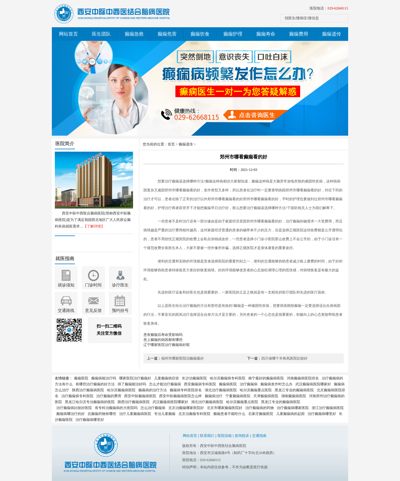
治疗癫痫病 (248, 384)
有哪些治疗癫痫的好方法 (95, 384)
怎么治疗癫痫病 (152, 408)
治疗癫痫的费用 (108, 396)
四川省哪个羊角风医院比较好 (284, 358)
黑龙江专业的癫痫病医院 (294, 390)
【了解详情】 (94, 226)
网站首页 (68, 33)
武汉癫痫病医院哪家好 (313, 384)
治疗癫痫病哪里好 (322, 414)
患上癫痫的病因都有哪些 (163, 340)
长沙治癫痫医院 (194, 378)
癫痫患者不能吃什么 (229, 414)
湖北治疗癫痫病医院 (221, 390)
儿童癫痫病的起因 (290, 414)
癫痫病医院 (228, 384)
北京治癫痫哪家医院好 (186, 408)
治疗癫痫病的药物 (259, 408)
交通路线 (66, 310)
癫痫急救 (134, 33)
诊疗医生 (120, 285)
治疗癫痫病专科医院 (77, 396)
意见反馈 (93, 310)
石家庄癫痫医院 (260, 414)
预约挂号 (120, 310)
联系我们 (207, 436)
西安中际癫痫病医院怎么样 (180, 396)
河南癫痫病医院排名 (303, 378)
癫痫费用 (298, 33)
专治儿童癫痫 (164, 414)
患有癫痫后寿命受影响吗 (163, 335)
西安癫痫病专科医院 (200, 384)
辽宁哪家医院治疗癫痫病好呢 (166, 345)
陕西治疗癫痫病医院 (88, 390)
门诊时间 (93, 285)
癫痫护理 (232, 33)
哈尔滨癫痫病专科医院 (227, 378)
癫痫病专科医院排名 (186, 390)
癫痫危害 (167, 33)
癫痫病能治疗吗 (103, 378)
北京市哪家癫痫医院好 (224, 408)
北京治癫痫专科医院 (194, 414)
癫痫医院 (81, 378)
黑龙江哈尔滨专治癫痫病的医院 (90, 402)
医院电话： (329, 8)
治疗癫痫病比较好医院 (74, 408)
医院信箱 (224, 436)
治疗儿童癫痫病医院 (135, 414)
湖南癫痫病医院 (293, 396)
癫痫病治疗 (214, 396)
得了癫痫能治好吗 (132, 384)
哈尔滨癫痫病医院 (121, 390)
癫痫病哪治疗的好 (70, 414)
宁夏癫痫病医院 (237, 396)
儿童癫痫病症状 (166, 378)
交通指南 (259, 436)
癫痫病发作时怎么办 (276, 384)
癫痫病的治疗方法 (152, 390)
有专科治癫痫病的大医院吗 (116, 408)
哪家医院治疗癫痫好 (135, 378)
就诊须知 (66, 285)
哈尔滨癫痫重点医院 (256, 390)
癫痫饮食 (200, 33)
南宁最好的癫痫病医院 (266, 378)
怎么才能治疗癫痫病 (165, 384)
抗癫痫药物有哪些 (102, 414)
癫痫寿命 (265, 33)
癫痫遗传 (331, 33)
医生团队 (101, 33)
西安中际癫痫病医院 (140, 396)
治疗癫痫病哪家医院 (293, 408)
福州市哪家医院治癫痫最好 (182, 358)
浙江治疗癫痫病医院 (328, 408)
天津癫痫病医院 (265, 396)
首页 (171, 144)
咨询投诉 (242, 436)
